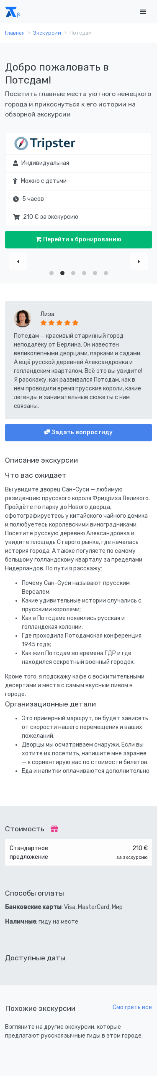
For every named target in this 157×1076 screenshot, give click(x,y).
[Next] (139, 261)
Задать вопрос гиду (81, 432)
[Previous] (18, 261)
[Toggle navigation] (143, 12)
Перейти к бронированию (81, 239)
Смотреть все (132, 1007)
